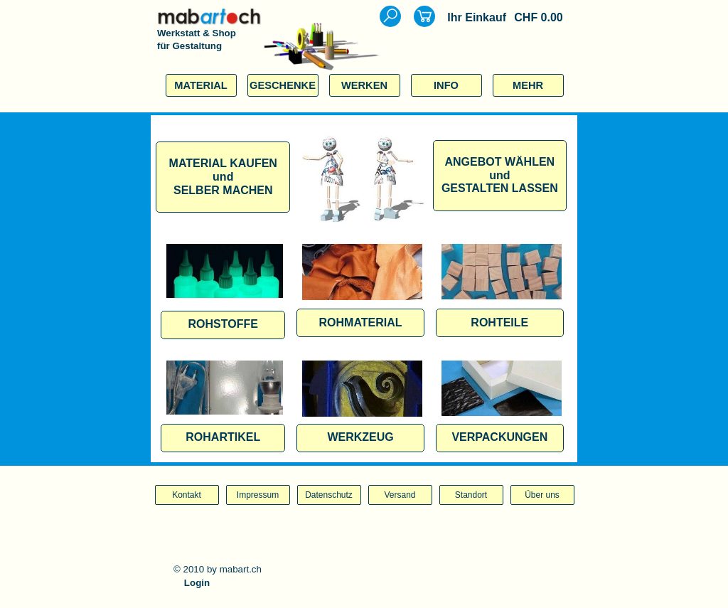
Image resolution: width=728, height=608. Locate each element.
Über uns (542, 495)
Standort (471, 495)
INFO (446, 85)
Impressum (258, 495)
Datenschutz (329, 495)
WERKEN (364, 85)
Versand (399, 495)
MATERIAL (201, 85)
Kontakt (186, 495)
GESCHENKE (283, 85)
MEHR (528, 85)
